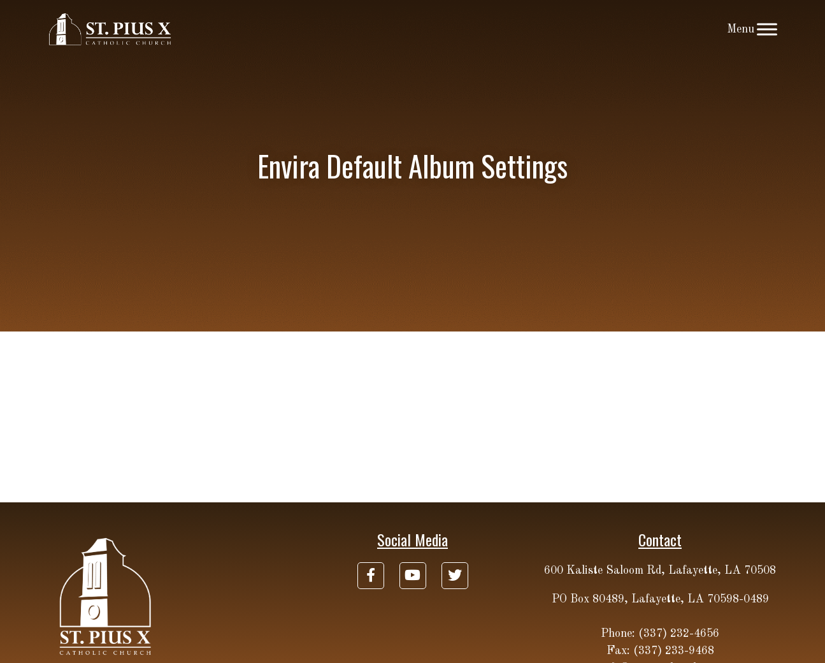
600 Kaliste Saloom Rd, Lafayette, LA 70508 (660, 570)
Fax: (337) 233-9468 (660, 651)
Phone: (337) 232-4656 (660, 633)
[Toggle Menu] (767, 29)
